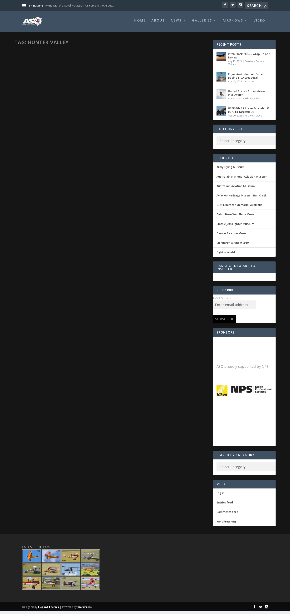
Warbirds (23, 116)
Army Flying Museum (230, 169)
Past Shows (161, 112)
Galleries (202, 23)
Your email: (222, 300)
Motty (25, 112)
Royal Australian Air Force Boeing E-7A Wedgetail (245, 78)
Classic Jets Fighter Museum (235, 226)
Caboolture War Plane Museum (237, 217)
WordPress (85, 609)
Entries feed (224, 505)
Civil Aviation (52, 112)
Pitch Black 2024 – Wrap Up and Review (249, 58)
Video (259, 23)
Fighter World (225, 255)
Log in (220, 496)
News (176, 23)
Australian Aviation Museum (235, 189)
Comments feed (227, 514)
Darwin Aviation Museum (233, 236)
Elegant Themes (48, 609)
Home (140, 23)
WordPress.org (226, 524)
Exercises (250, 64)
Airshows (233, 23)
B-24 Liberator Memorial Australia (239, 207)
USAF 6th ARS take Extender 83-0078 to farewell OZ (249, 112)
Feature (93, 112)
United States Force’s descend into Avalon (248, 95)
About (158, 23)
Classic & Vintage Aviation (74, 112)
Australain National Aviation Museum (241, 179)
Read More (31, 139)
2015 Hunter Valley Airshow (142, 107)
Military (232, 67)
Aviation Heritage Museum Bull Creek (241, 198)
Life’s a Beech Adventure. (40, 107)
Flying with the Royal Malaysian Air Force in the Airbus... (79, 5)
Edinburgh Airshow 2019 (232, 245)
